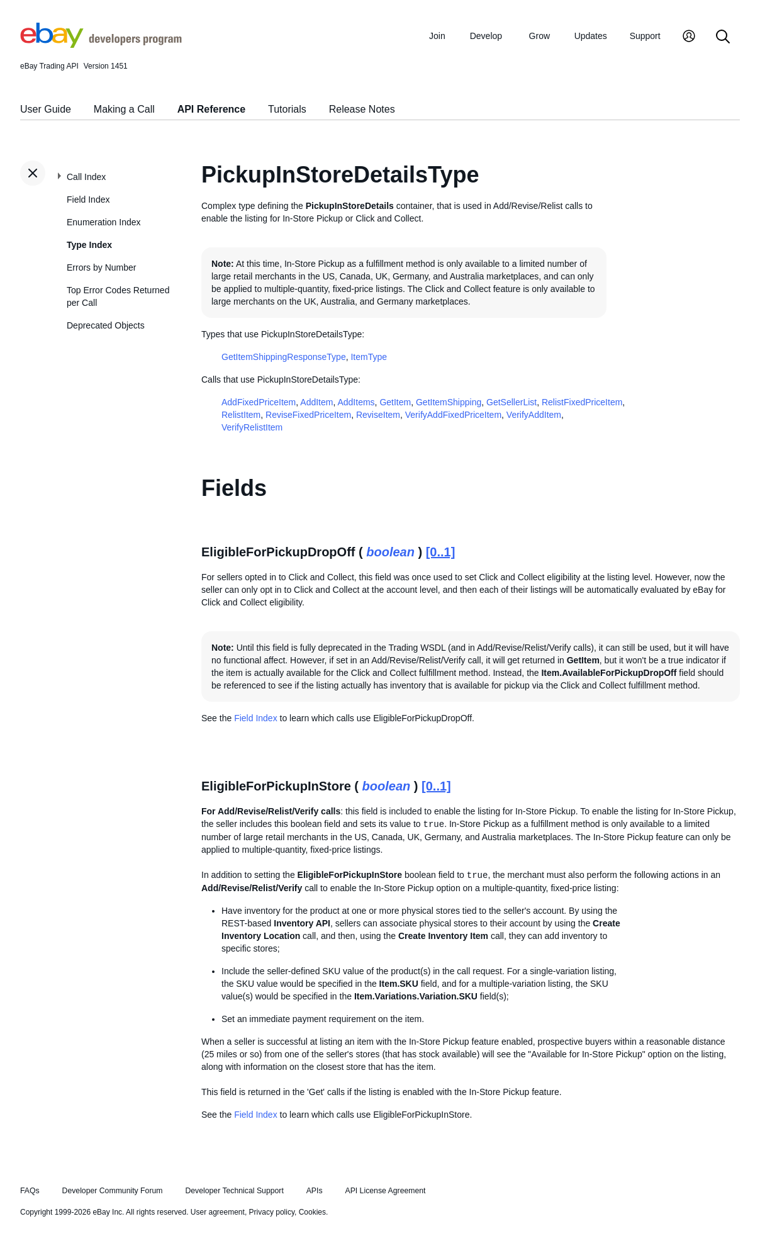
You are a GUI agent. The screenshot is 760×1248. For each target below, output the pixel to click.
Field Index (88, 199)
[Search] (723, 37)
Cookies (312, 1212)
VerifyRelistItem (251, 427)
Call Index (86, 177)
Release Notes (362, 109)
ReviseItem (378, 415)
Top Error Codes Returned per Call (118, 296)
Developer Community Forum (112, 1190)
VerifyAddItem (533, 415)
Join (437, 36)
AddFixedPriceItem (258, 402)
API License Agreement (385, 1190)
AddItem (316, 402)
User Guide (45, 109)
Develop (486, 36)
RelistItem (240, 415)
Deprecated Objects (106, 325)
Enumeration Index (104, 222)
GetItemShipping (448, 402)
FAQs (30, 1190)
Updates (590, 36)
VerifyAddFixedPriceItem (453, 415)
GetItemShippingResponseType (283, 357)
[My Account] (689, 37)
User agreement (218, 1212)
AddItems (355, 402)
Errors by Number (101, 267)
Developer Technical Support (234, 1190)
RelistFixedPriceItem (582, 402)
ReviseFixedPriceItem (308, 415)
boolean (390, 552)
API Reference (211, 109)
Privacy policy (271, 1212)
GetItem (395, 402)
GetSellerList (511, 402)
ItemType (368, 357)
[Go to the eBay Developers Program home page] (101, 45)
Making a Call (124, 109)
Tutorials (287, 109)
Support (645, 36)
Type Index (89, 245)
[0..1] (440, 552)
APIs (314, 1190)
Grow (539, 36)
